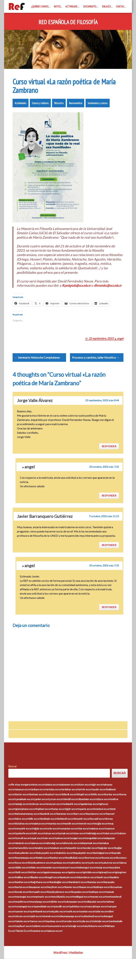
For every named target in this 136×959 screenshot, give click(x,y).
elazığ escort (23, 804)
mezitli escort (23, 901)
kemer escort (72, 887)
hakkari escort (44, 809)
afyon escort (85, 784)
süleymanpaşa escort (70, 916)
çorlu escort (95, 862)
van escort (50, 838)
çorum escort (56, 799)
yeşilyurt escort (24, 926)
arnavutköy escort (26, 848)
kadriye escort (23, 882)
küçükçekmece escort (60, 892)
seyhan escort (88, 911)
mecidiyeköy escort (62, 896)
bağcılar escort (107, 848)
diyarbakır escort (87, 799)
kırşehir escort (83, 818)
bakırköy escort (65, 853)
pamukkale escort (44, 906)
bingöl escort (84, 794)
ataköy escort (43, 848)
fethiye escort (36, 872)
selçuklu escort (58, 911)
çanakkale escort (25, 799)
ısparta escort (86, 809)
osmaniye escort (69, 828)
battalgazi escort (103, 853)
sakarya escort (98, 828)
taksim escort (23, 921)
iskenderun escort (88, 877)
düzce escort (104, 799)
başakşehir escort (84, 853)
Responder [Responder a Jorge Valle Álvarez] (109, 446)
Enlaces (106, 6)
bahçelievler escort (26, 853)
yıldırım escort (41, 926)
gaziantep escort (90, 804)
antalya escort (54, 789)
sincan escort (23, 916)
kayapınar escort (39, 887)
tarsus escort (38, 921)
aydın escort (100, 789)
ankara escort (39, 789)
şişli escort (36, 916)
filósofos (59, 103)
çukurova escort (111, 862)
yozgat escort (78, 838)
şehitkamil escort (40, 911)
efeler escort (36, 867)
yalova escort (63, 838)
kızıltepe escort (102, 887)
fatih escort (22, 872)
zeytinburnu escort (94, 926)
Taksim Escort (23, 930)
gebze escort (76, 872)
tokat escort (110, 833)
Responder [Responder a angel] (109, 495)
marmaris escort (43, 896)
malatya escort (40, 823)
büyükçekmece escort (41, 862)
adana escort (53, 784)
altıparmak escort (90, 843)
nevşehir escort (24, 828)
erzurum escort (55, 804)
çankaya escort (61, 862)
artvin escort (86, 789)
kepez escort (87, 887)
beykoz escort (58, 857)
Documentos (90, 6)
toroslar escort (71, 921)
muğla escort (101, 823)
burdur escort (112, 794)
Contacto (121, 6)
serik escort (73, 911)
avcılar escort (91, 848)
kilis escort (35, 818)
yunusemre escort (59, 926)
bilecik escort (70, 794)
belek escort (43, 857)
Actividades (72, 6)
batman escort (38, 794)
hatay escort (59, 809)
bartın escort (23, 794)
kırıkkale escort (49, 818)
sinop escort (52, 833)
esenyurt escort (69, 867)
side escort (102, 911)
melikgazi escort (82, 896)
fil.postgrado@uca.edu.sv (76, 285)
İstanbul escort (39, 930)
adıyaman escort (69, 784)
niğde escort (40, 828)
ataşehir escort (75, 848)
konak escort (23, 892)
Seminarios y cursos (97, 103)
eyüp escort (103, 867)
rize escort (84, 828)
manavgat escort (25, 896)
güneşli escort (107, 872)
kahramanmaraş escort (28, 813)
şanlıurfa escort (24, 833)
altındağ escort (54, 843)
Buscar (12, 766)
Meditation (76, 952)
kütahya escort (24, 823)
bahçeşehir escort (47, 853)
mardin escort (71, 823)
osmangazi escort (25, 906)
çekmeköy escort (79, 862)
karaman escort (65, 813)
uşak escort (37, 838)
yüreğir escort (76, 926)
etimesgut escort (87, 867)
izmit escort (104, 877)
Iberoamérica (75, 103)
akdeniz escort (24, 843)
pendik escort (62, 906)
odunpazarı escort (75, 901)
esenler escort (52, 867)
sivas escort (80, 833)
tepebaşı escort (54, 921)
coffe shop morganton (20, 784)
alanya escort (39, 843)
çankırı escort (41, 799)
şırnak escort (66, 833)
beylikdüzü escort (76, 857)
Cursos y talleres (40, 103)
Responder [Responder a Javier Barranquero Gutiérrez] (109, 545)
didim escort (22, 867)
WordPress (60, 952)
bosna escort (109, 857)
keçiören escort (56, 887)
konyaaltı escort (39, 892)
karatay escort (96, 882)
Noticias (58, 6)
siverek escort (50, 916)
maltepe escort (97, 892)
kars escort (80, 813)
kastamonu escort (97, 813)
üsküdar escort (101, 921)
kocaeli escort (98, 818)
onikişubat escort (94, 901)
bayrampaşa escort (26, 857)
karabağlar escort (60, 882)
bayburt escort (54, 794)
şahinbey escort (78, 906)
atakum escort (59, 848)
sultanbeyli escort (92, 916)
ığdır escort (72, 809)
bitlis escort (98, 794)
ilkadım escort (38, 877)
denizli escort (71, 799)
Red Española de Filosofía (68, 22)
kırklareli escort (66, 818)
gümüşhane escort (26, 809)
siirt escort (39, 833)
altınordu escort (72, 843)
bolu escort (39, 784)
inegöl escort (53, 877)
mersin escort (86, 823)
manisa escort (56, 823)
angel (120, 338)
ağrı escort (98, 784)
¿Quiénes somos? (40, 6)
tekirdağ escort (95, 833)
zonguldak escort (95, 838)
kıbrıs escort (22, 818)
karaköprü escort (78, 882)
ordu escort (53, 828)
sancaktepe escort (97, 906)
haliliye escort (23, 877)
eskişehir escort (72, 804)
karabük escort (49, 813)
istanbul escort (102, 809)
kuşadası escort (80, 892)
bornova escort (94, 857)
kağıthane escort (40, 882)
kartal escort (23, 887)
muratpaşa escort (40, 901)
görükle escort (91, 872)
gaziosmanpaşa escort (56, 872)
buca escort (22, 862)
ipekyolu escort (69, 877)
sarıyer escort (23, 911)
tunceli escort (23, 838)
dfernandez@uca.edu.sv (107, 285)
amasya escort (24, 789)
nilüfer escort (57, 901)
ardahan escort (70, 789)
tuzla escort (86, 921)
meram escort (98, 896)
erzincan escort (38, 804)
